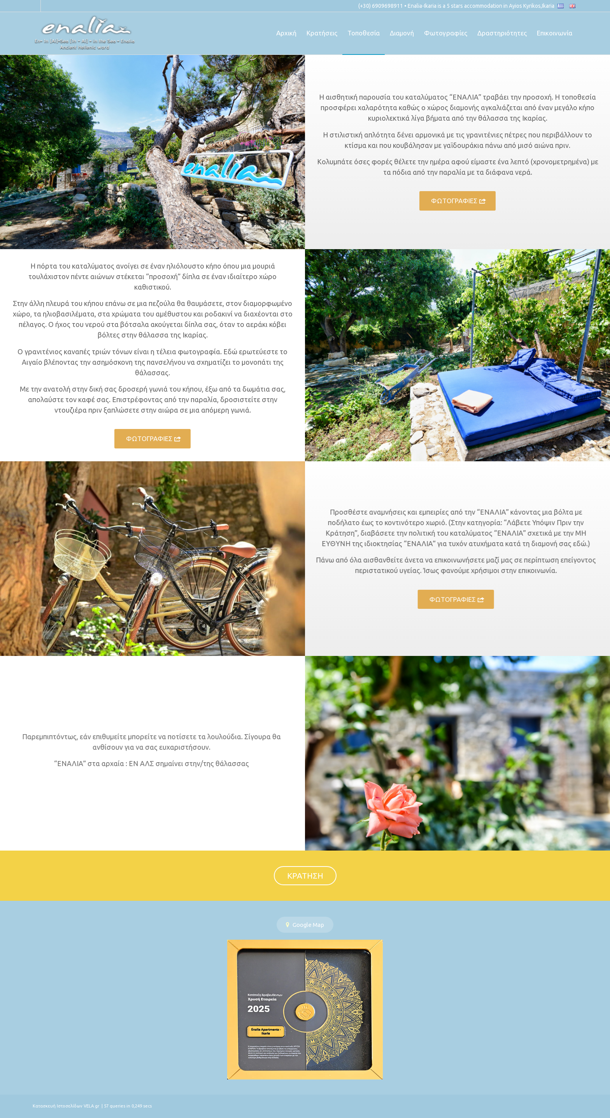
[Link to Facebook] (34, 6)
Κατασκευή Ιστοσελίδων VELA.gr (66, 1106)
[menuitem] (286, 33)
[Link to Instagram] (47, 6)
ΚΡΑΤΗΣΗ (305, 875)
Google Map (305, 924)
